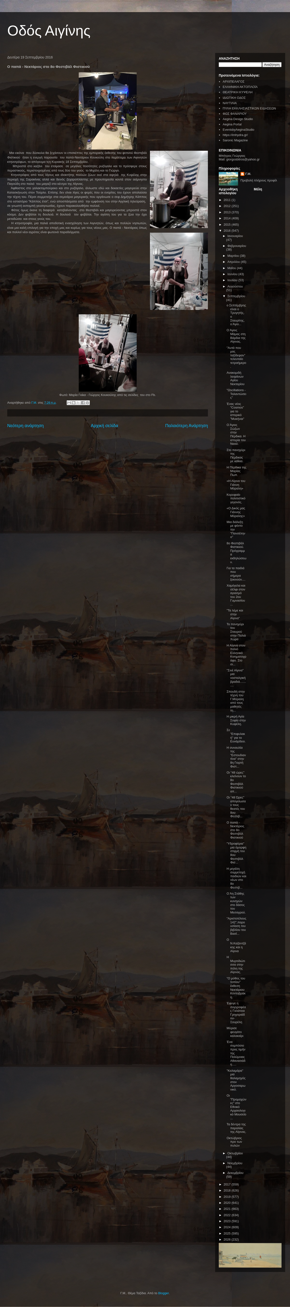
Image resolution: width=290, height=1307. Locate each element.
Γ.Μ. (248, 174)
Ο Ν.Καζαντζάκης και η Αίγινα (236, 945)
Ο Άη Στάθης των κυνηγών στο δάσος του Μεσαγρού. (236, 903)
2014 (228, 218)
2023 (228, 1221)
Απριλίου (234, 262)
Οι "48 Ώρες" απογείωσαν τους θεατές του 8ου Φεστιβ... (236, 807)
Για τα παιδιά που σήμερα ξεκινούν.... (235, 573)
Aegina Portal (232, 124)
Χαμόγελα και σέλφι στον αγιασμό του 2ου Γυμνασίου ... (235, 595)
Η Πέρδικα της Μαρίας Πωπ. (236, 471)
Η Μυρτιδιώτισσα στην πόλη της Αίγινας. (235, 964)
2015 (228, 224)
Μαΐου (232, 268)
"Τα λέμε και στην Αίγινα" (234, 614)
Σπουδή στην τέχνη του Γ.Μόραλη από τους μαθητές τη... (235, 701)
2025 (228, 1233)
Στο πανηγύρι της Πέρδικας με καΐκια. (235, 455)
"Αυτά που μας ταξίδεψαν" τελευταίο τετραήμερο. (236, 357)
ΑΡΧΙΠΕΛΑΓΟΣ (233, 81)
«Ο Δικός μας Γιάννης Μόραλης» (235, 511)
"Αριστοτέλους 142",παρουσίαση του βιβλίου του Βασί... (236, 926)
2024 (228, 1227)
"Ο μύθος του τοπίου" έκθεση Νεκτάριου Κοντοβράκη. (235, 988)
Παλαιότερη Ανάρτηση (186, 425)
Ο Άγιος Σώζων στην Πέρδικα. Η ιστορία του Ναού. (236, 434)
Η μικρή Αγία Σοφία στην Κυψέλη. (236, 720)
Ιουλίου (232, 280)
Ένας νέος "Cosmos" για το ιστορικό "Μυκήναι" (235, 411)
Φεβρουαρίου (236, 246)
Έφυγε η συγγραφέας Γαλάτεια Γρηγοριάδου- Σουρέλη (236, 1012)
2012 (228, 206)
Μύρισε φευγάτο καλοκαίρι (234, 1031)
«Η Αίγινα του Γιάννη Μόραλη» (235, 484)
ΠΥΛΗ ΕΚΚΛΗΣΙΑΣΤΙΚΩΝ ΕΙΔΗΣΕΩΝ (249, 108)
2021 (228, 1209)
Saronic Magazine (235, 140)
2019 (228, 1197)
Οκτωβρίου (235, 1153)
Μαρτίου (233, 256)
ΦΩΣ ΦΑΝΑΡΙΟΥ (235, 113)
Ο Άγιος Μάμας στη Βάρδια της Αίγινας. (236, 335)
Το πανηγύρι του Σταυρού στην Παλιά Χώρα (236, 631)
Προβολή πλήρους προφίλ (258, 180)
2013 (228, 212)
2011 (228, 200)
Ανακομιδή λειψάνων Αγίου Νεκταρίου (235, 378)
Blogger (163, 1293)
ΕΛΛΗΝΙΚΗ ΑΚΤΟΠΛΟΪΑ (240, 87)
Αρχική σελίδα (104, 425)
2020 (228, 1203)
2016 (228, 230)
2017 (228, 1184)
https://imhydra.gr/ (235, 135)
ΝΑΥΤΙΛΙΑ (230, 103)
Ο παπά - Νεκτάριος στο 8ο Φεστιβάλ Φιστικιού (235, 830)
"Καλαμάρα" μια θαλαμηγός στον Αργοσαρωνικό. (235, 1080)
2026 (228, 1239)
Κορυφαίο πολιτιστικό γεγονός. (235, 498)
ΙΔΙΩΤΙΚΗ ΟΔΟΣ (234, 98)
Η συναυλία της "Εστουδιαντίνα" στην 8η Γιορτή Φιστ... (236, 757)
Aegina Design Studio (238, 119)
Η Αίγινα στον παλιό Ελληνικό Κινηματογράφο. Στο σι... (236, 655)
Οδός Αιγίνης (49, 30)
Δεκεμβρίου (235, 1173)
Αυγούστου (235, 286)
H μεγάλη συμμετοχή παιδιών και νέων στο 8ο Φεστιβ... (236, 878)
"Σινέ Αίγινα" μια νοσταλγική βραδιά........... (236, 677)
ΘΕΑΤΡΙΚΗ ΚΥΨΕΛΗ (237, 92)
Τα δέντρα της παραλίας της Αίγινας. (236, 1128)
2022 (228, 1215)
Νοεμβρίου (234, 1163)
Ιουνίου (232, 274)
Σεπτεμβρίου (236, 296)
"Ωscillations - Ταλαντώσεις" (236, 393)
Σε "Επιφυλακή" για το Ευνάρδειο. (236, 735)
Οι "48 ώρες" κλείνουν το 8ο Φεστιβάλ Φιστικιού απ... (236, 782)
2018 (228, 1190)
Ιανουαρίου (235, 236)
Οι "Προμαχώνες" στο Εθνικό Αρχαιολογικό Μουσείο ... (236, 1107)
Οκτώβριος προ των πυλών (234, 1141)
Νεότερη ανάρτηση (25, 425)
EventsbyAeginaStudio (238, 129)
